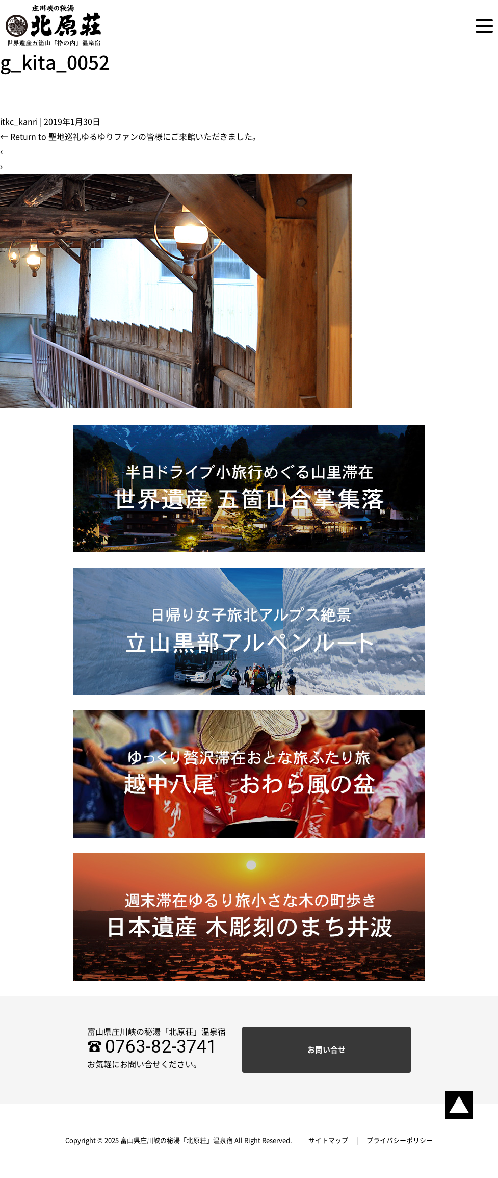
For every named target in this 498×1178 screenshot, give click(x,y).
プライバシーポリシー (399, 1140)
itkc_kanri (19, 122)
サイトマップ (328, 1140)
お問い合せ (326, 1050)
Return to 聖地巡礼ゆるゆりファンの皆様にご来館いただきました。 (130, 137)
